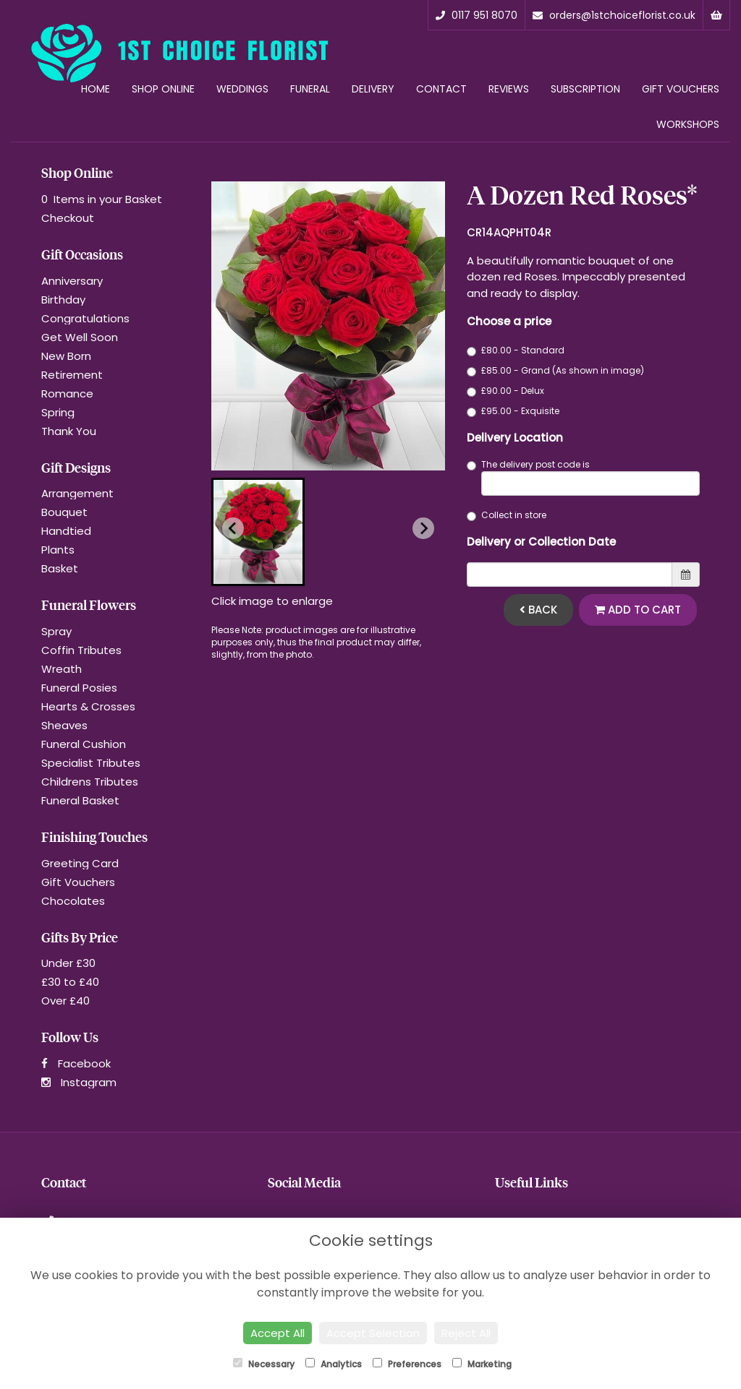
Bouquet (64, 512)
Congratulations (85, 318)
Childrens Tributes (89, 781)
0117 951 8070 (476, 15)
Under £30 (68, 963)
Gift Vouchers (680, 89)
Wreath (61, 668)
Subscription (585, 89)
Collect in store (506, 515)
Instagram (79, 1082)
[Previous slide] (233, 528)
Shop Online (163, 89)
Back (538, 609)
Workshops (687, 124)
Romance (67, 393)
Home (95, 89)
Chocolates (73, 900)
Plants (58, 549)
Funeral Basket (80, 800)
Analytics (333, 1364)
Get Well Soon (79, 337)
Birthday (63, 299)
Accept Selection (373, 1333)
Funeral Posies (79, 687)
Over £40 (65, 1000)
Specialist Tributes (90, 762)
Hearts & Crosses (88, 706)
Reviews (508, 89)
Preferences (407, 1364)
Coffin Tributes (81, 650)
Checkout (67, 217)
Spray (56, 631)
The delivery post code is (583, 477)
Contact (441, 89)
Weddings (242, 89)
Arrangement (77, 493)
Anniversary (72, 280)
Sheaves (64, 725)
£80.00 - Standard (515, 350)
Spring (58, 412)
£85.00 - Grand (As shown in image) (555, 370)
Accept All (277, 1333)
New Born (66, 356)
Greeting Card (80, 863)
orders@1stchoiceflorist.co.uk (614, 15)
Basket (59, 568)
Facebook (76, 1063)
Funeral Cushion (83, 744)
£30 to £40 (70, 981)
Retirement (72, 374)
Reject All (466, 1333)
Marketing (482, 1364)
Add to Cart (638, 609)
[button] (258, 532)
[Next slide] (423, 528)
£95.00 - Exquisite (513, 411)
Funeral (310, 89)
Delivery (373, 89)
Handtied (66, 530)
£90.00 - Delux (505, 390)
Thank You (68, 431)
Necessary (264, 1364)
